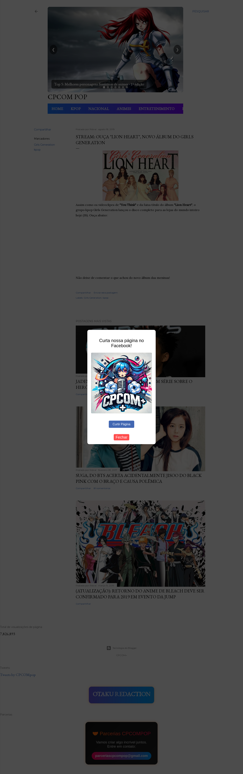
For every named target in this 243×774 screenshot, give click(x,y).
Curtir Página (121, 424)
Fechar (121, 437)
